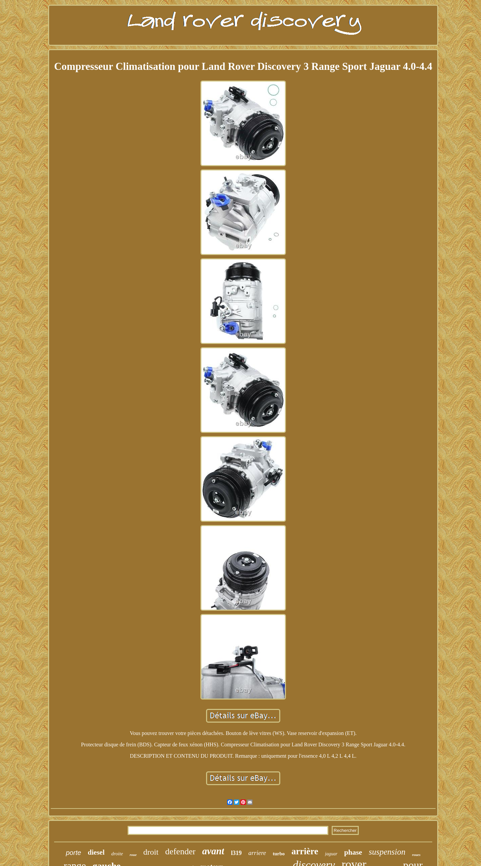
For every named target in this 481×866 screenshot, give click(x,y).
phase (353, 852)
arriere (257, 852)
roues (416, 855)
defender (180, 851)
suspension (387, 851)
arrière (304, 851)
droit (150, 852)
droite (117, 853)
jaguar (331, 853)
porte (73, 852)
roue (133, 855)
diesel (96, 852)
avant (213, 851)
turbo (279, 853)
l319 (236, 853)
